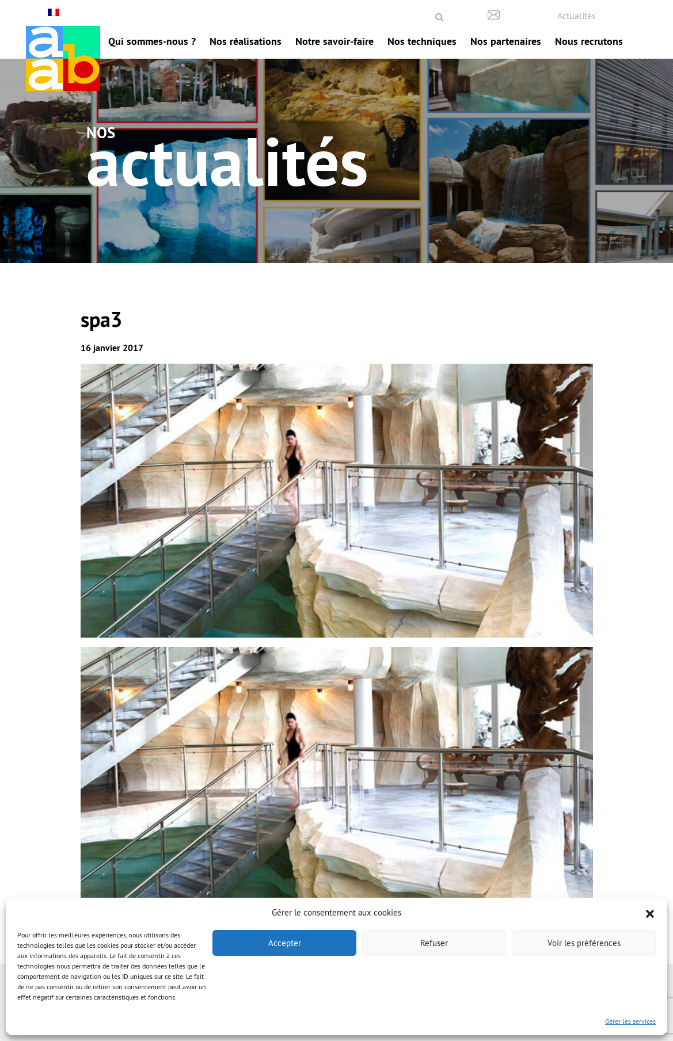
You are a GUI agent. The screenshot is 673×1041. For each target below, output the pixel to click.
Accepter (284, 942)
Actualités (576, 15)
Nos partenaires (505, 41)
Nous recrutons (589, 41)
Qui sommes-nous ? (152, 41)
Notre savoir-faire (334, 41)
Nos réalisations (246, 41)
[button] (650, 912)
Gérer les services (630, 1021)
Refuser (434, 942)
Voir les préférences (584, 942)
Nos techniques (422, 41)
